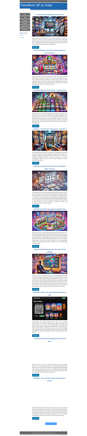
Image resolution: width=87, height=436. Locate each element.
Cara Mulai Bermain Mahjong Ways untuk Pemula (49, 14)
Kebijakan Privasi (25, 26)
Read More (35, 47)
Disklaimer (24, 23)
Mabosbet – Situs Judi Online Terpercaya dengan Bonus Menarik (49, 379)
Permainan (24, 20)
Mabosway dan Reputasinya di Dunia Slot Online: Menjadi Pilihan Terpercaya (50, 167)
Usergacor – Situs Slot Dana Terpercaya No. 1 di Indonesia (49, 129)
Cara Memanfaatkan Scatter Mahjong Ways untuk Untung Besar (50, 340)
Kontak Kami (25, 29)
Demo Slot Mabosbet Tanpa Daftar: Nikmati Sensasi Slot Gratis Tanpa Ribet (50, 52)
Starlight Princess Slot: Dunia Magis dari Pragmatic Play (50, 209)
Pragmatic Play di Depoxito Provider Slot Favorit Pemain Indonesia (50, 251)
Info (25, 17)
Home (25, 14)
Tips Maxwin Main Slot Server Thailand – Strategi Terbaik (49, 90)
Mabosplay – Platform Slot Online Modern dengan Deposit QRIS (49, 294)
